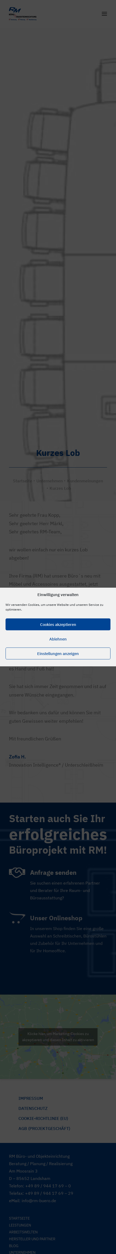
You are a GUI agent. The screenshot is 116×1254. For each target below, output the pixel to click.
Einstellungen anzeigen (58, 653)
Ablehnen (58, 638)
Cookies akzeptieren (58, 624)
